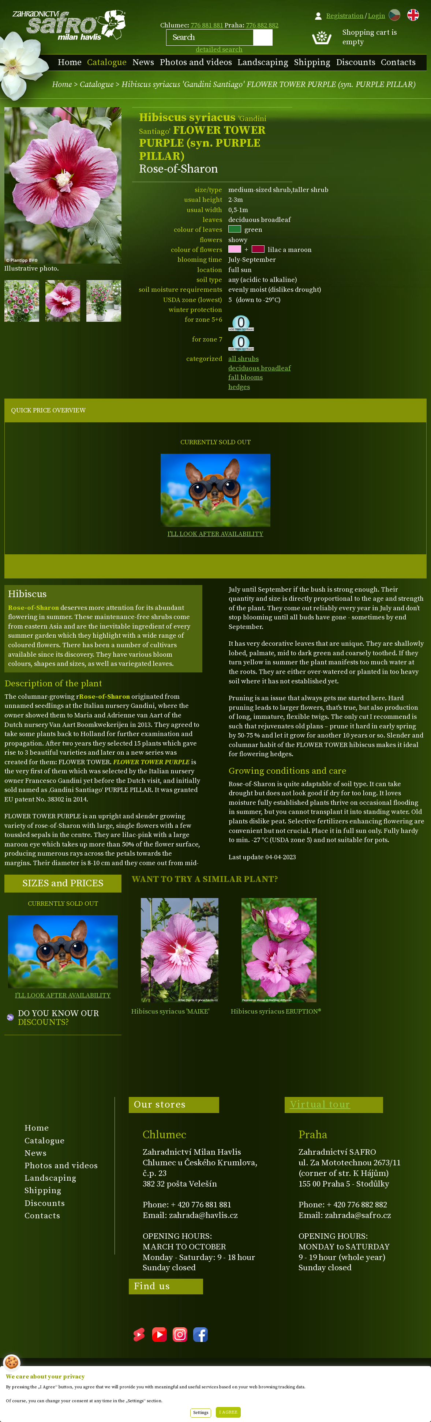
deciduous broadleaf (259, 368)
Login (376, 16)
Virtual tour (320, 1104)
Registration (345, 16)
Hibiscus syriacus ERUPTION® (276, 1011)
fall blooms (245, 377)
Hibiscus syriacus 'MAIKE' (170, 1011)
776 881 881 (207, 25)
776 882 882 (262, 25)
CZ (393, 14)
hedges (239, 387)
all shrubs (243, 359)
